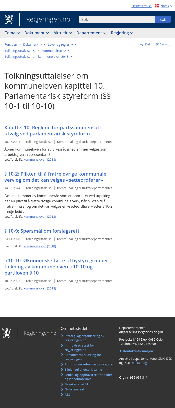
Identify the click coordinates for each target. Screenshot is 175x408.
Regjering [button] (120, 32)
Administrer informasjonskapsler (89, 364)
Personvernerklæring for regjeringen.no (83, 357)
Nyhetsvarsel (74, 389)
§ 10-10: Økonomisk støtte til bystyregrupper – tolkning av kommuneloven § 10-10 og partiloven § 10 (58, 266)
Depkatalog (139, 363)
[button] (32, 44)
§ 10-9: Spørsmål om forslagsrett (41, 230)
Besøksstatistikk (77, 384)
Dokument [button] (35, 32)
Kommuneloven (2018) (40, 159)
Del (147, 44)
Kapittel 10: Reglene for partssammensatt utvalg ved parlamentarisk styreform (52, 130)
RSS (67, 394)
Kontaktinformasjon (138, 351)
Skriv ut (165, 44)
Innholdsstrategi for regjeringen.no (79, 347)
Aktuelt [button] (61, 32)
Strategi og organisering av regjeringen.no (84, 338)
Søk (163, 19)
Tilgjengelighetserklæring (83, 369)
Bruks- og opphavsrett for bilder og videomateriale (88, 377)
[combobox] (117, 19)
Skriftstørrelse (141, 6)
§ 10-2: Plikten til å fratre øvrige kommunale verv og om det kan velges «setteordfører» (55, 176)
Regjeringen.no (44, 19)
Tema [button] (10, 32)
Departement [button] (90, 32)
